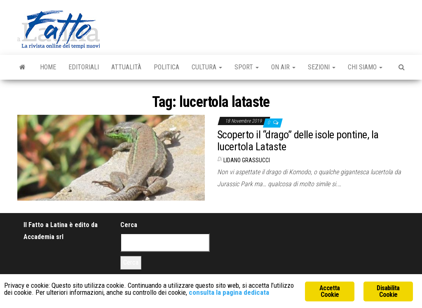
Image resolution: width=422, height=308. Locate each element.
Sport (246, 67)
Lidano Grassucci (246, 160)
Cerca (128, 225)
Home (48, 67)
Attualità (126, 67)
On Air (283, 67)
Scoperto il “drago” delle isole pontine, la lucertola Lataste (298, 140)
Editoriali (83, 67)
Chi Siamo (365, 67)
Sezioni (321, 67)
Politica (166, 67)
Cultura (207, 67)
